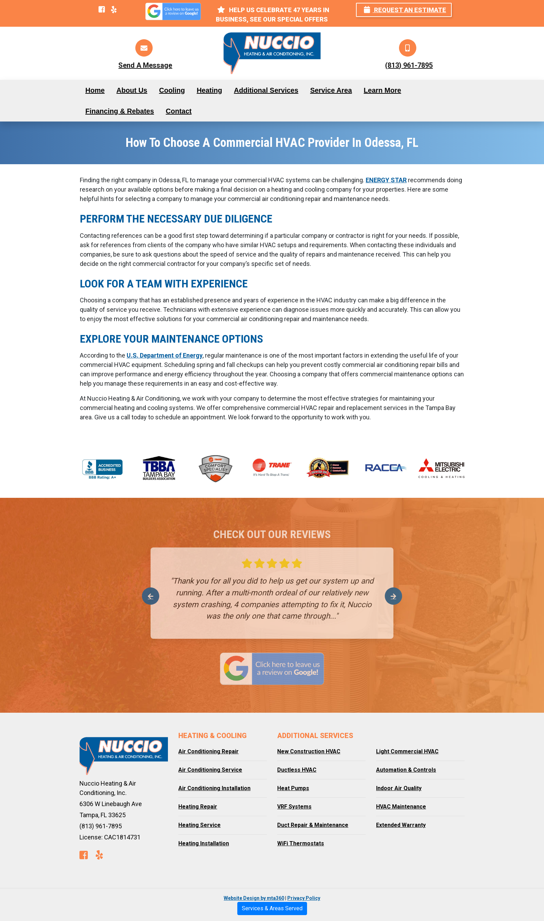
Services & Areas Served (272, 908)
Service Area (331, 90)
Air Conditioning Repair (208, 751)
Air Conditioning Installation (214, 788)
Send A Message (145, 65)
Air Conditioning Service (210, 770)
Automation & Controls (406, 770)
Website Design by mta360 (254, 898)
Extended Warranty (401, 825)
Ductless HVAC (296, 770)
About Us (132, 90)
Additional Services (266, 90)
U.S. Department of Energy (165, 355)
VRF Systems (294, 806)
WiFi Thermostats (300, 843)
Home (95, 90)
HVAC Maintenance (401, 806)
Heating (209, 90)
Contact (179, 111)
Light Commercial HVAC (407, 751)
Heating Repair (197, 806)
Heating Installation (203, 843)
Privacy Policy (303, 898)
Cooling (172, 90)
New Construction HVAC (308, 751)
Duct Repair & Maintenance (312, 825)
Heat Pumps (293, 788)
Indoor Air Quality (399, 788)
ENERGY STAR (386, 180)
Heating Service (199, 825)
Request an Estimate (405, 10)
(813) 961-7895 (409, 65)
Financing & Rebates (119, 111)
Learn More (382, 90)
